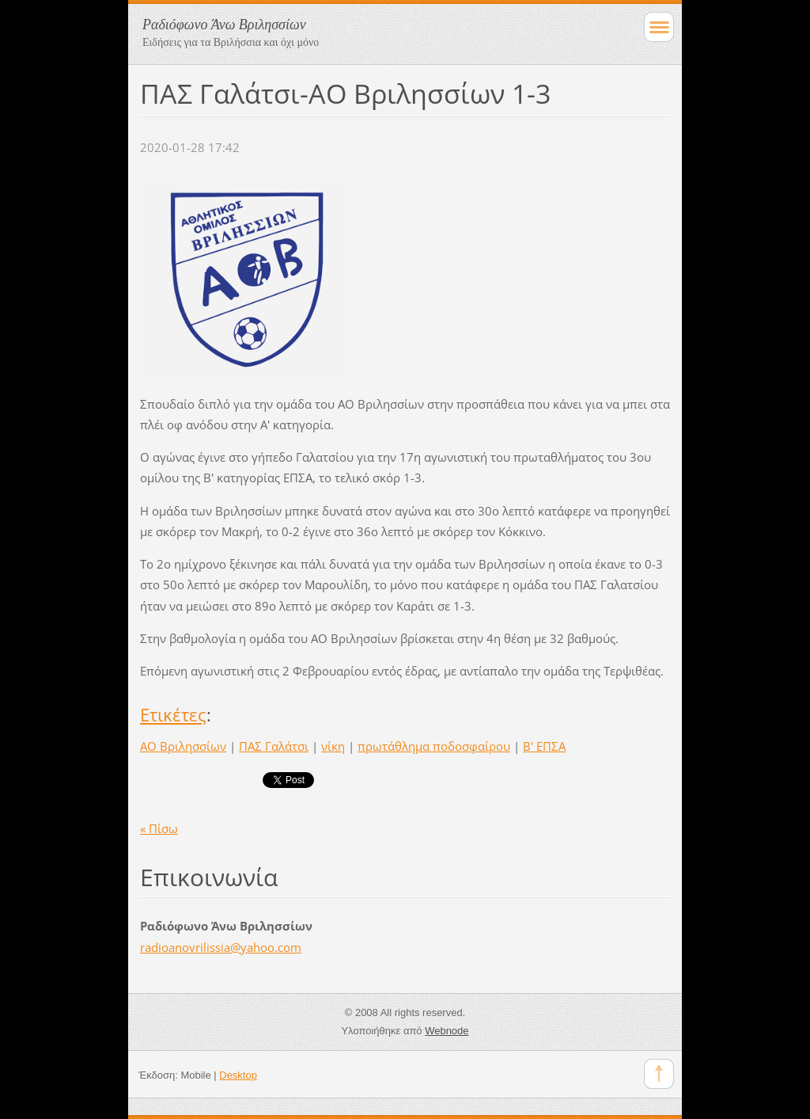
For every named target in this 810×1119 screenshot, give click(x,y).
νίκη (333, 746)
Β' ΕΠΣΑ (544, 746)
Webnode (446, 1031)
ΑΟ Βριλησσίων (183, 746)
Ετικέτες (173, 714)
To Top (659, 1074)
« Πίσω (159, 828)
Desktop (238, 1075)
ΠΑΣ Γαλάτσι (273, 746)
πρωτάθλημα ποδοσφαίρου (434, 746)
